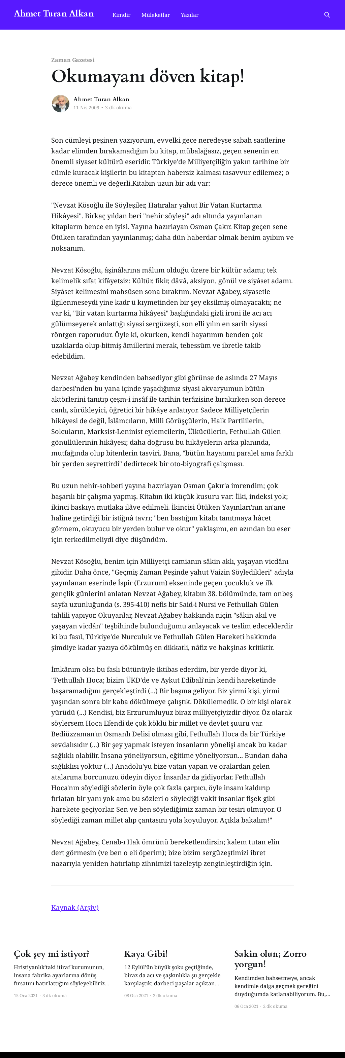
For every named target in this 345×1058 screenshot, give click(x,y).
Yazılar (190, 15)
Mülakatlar (156, 15)
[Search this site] (327, 14)
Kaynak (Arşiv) (75, 907)
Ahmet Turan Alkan (54, 13)
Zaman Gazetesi (73, 60)
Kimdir (122, 15)
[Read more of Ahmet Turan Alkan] (60, 103)
